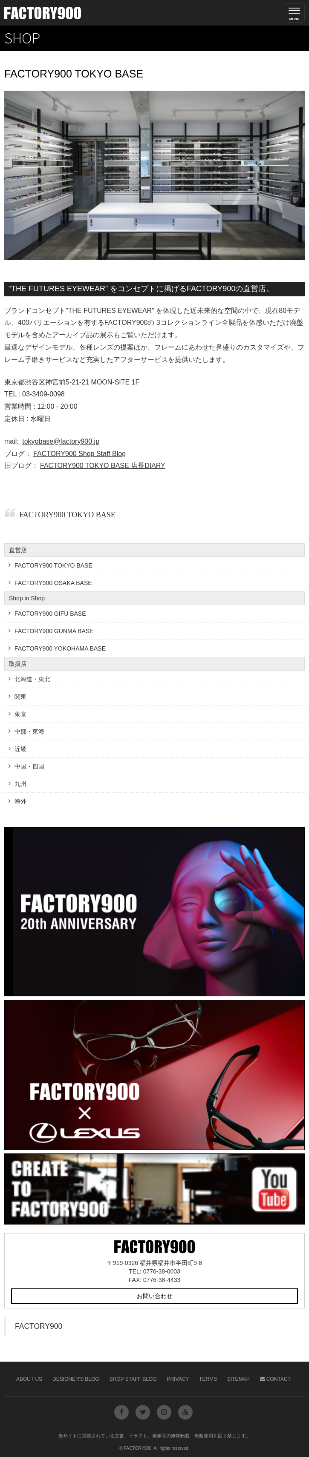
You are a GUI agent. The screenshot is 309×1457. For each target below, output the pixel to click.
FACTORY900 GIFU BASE (50, 613)
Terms (208, 1379)
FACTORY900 (38, 1326)
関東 (20, 696)
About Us (29, 1379)
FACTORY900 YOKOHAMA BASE (60, 648)
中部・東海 (29, 731)
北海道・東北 (32, 679)
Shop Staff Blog (133, 1379)
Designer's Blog (75, 1379)
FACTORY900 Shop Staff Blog (79, 453)
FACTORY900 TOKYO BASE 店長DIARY (102, 465)
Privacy (178, 1379)
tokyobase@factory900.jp (60, 441)
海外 (20, 801)
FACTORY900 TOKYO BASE (67, 515)
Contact (275, 1379)
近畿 (20, 749)
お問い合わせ (155, 1296)
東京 (20, 714)
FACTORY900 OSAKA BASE (53, 582)
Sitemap (238, 1379)
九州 (20, 783)
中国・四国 (29, 766)
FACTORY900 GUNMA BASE (53, 631)
